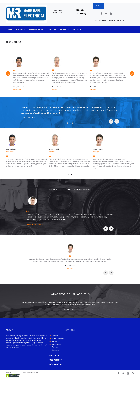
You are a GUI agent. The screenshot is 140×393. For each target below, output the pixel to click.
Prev (8, 74)
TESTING (52, 29)
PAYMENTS (64, 29)
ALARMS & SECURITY (37, 29)
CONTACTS (76, 29)
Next (132, 74)
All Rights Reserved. (34, 387)
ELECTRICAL (21, 29)
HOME (10, 29)
